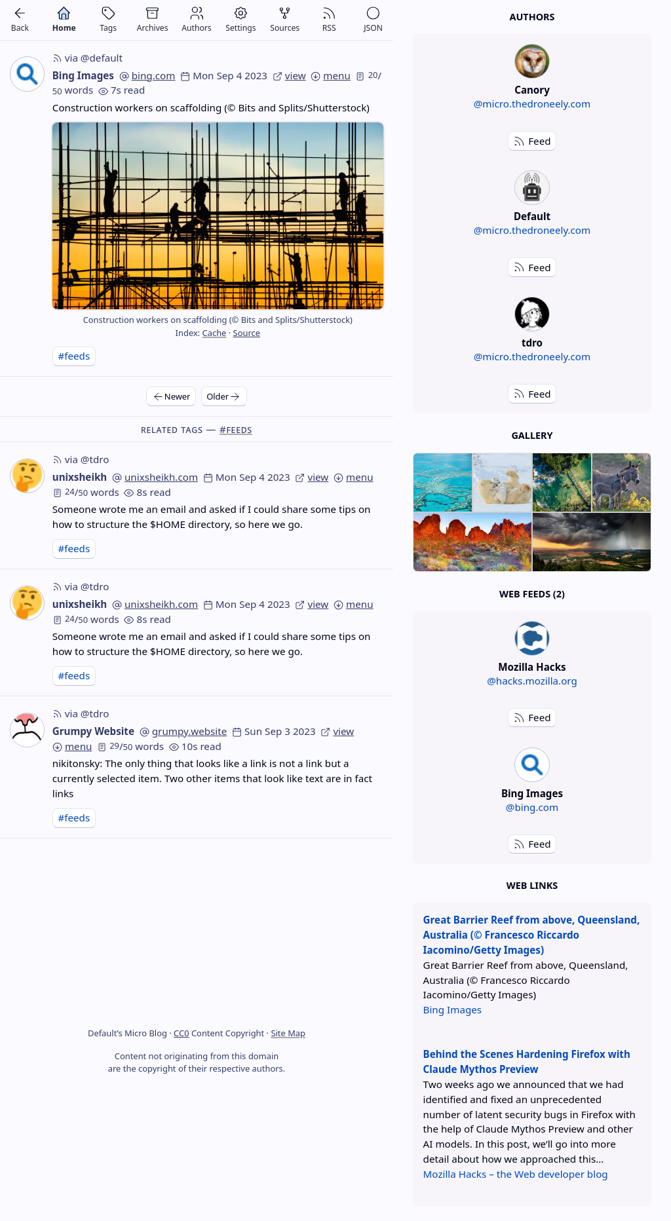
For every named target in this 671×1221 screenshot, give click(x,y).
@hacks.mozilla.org (532, 680)
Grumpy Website (93, 731)
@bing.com (532, 807)
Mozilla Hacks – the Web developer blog (515, 1173)
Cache (214, 333)
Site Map (288, 1033)
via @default (87, 57)
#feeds (74, 355)
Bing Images (83, 75)
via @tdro (80, 459)
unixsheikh (79, 476)
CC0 (181, 1033)
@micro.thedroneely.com (532, 103)
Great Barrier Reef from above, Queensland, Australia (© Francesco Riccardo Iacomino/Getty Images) (531, 934)
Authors (531, 16)
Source (246, 333)
